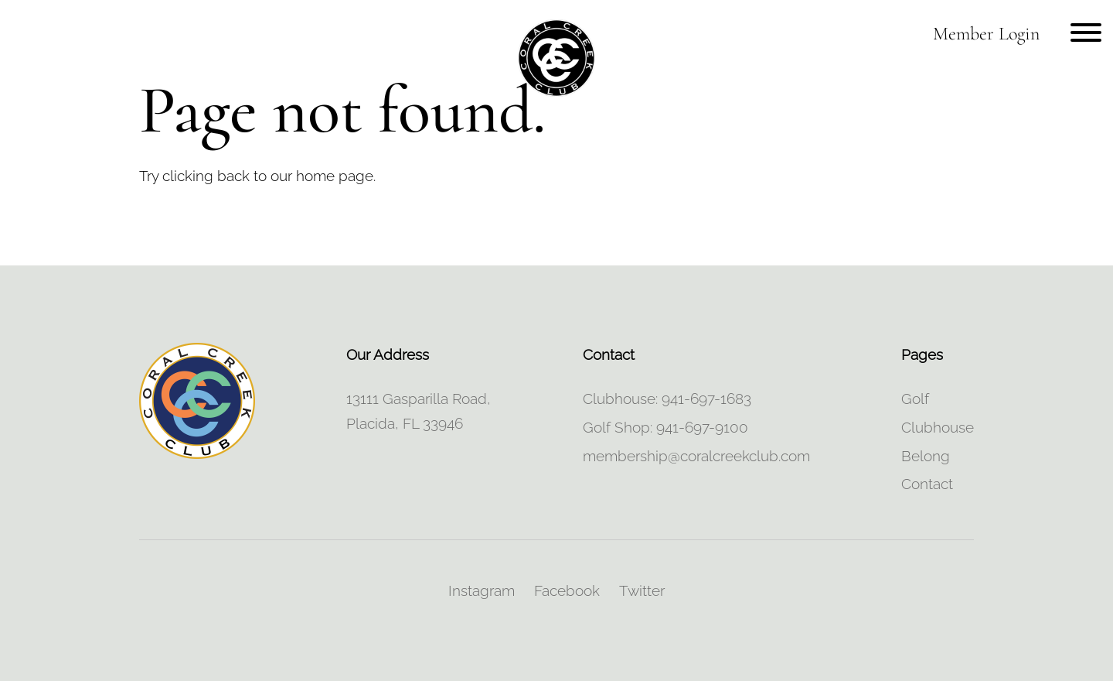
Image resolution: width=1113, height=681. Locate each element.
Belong (925, 455)
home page (334, 175)
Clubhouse (937, 427)
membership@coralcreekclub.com (696, 455)
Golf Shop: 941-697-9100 (665, 427)
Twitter (642, 590)
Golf (915, 398)
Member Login (986, 33)
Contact (927, 483)
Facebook (567, 590)
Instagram (481, 590)
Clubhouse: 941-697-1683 (667, 398)
